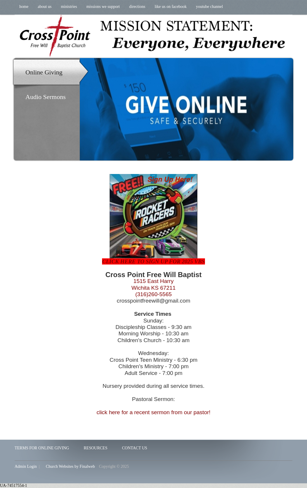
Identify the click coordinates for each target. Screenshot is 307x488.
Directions (137, 6)
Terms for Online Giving (42, 448)
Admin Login (26, 466)
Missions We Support (103, 6)
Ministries (69, 6)
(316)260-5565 (153, 294)
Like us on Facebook (171, 6)
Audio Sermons (45, 96)
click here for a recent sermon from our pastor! (153, 412)
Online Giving (44, 72)
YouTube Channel (209, 6)
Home (23, 6)
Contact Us (134, 448)
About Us (44, 6)
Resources (95, 448)
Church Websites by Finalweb (70, 466)
